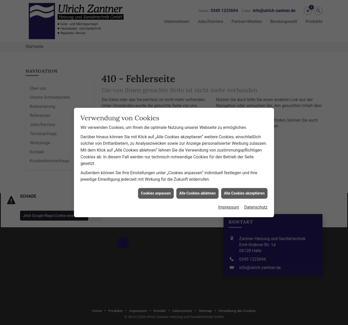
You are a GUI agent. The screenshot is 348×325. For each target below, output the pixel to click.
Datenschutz (256, 200)
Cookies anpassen (156, 186)
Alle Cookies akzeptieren (244, 186)
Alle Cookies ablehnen (197, 186)
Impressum (228, 200)
